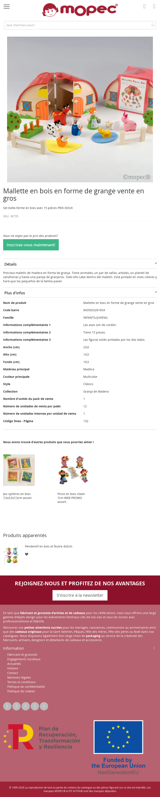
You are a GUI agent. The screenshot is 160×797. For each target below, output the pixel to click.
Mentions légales (19, 677)
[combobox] (80, 25)
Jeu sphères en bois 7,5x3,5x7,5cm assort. (17, 496)
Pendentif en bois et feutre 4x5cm (48, 546)
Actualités (14, 664)
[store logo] (80, 10)
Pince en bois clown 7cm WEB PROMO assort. (71, 498)
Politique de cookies (21, 691)
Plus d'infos (14, 292)
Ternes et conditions (21, 682)
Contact (12, 673)
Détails (10, 264)
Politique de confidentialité (26, 687)
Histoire (12, 668)
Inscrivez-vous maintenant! (31, 244)
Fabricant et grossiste (22, 654)
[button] (26, 554)
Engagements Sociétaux (23, 659)
